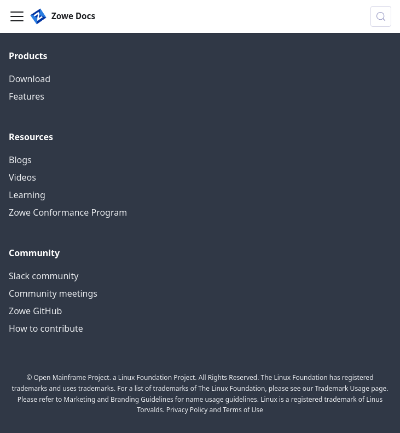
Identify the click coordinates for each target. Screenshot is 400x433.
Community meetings (53, 293)
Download (29, 79)
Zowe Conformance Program (68, 212)
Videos (22, 177)
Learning (27, 195)
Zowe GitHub (35, 311)
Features (26, 96)
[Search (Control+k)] (380, 16)
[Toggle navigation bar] (17, 16)
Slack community (43, 276)
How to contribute (46, 328)
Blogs (20, 160)
